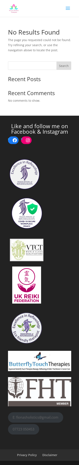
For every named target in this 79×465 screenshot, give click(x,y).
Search (64, 66)
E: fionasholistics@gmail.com (35, 417)
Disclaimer (49, 455)
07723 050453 (23, 429)
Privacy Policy (27, 455)
